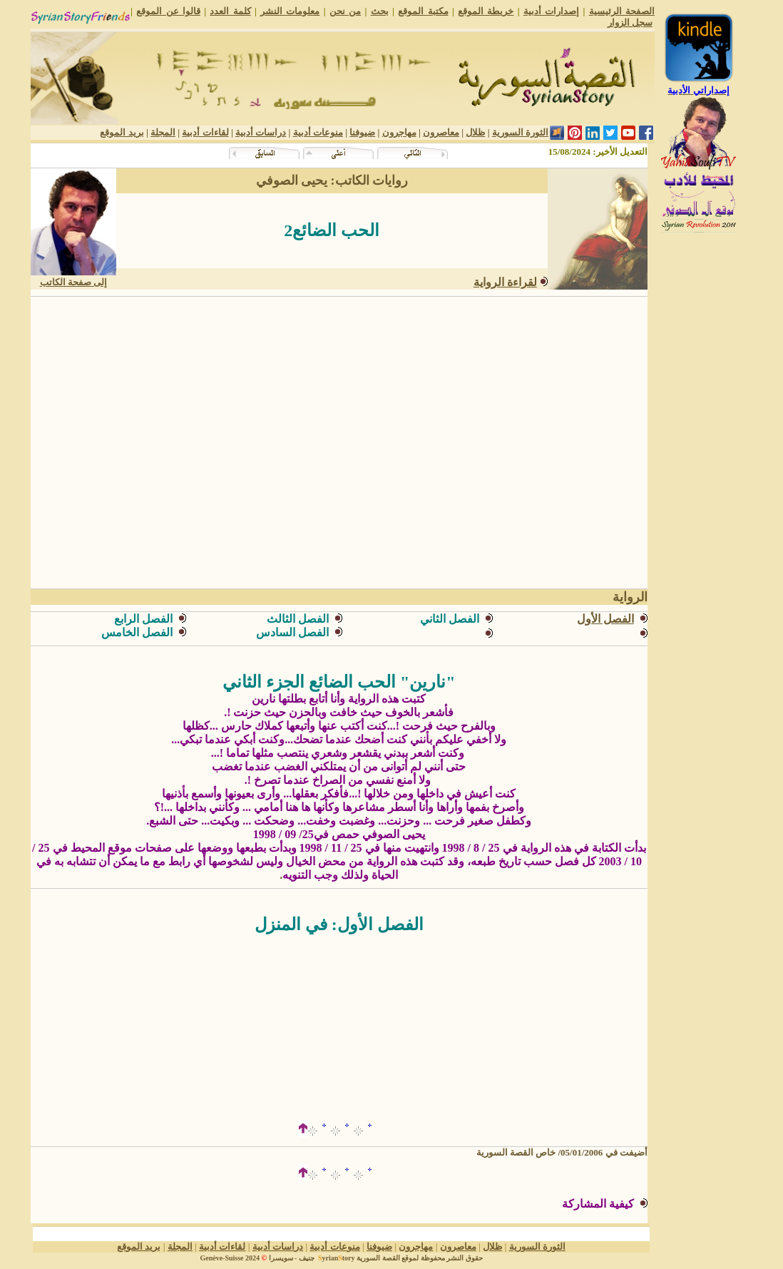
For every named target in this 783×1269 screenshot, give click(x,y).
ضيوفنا (362, 132)
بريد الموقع (121, 132)
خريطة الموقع (485, 11)
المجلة (162, 132)
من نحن (345, 11)
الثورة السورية (520, 132)
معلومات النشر (289, 11)
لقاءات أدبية (205, 132)
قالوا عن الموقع (168, 11)
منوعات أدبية (318, 132)
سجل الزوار (630, 22)
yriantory (335, 1258)
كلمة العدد (230, 11)
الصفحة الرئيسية (622, 11)
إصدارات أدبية (551, 11)
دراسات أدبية (260, 132)
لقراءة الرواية (505, 282)
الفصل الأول (605, 619)
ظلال (475, 132)
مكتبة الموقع (423, 11)
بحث (380, 11)
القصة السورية (378, 1258)
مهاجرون (399, 132)
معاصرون (441, 132)
